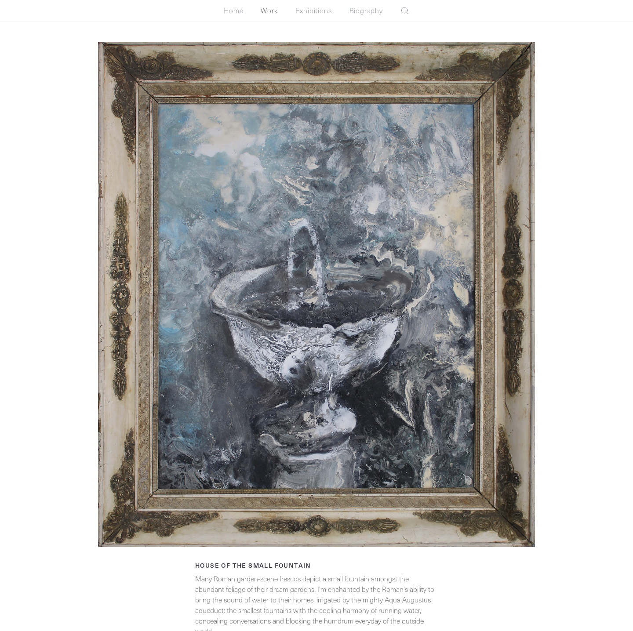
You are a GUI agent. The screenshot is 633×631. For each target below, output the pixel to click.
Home (233, 10)
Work (269, 10)
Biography (366, 10)
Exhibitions (313, 10)
